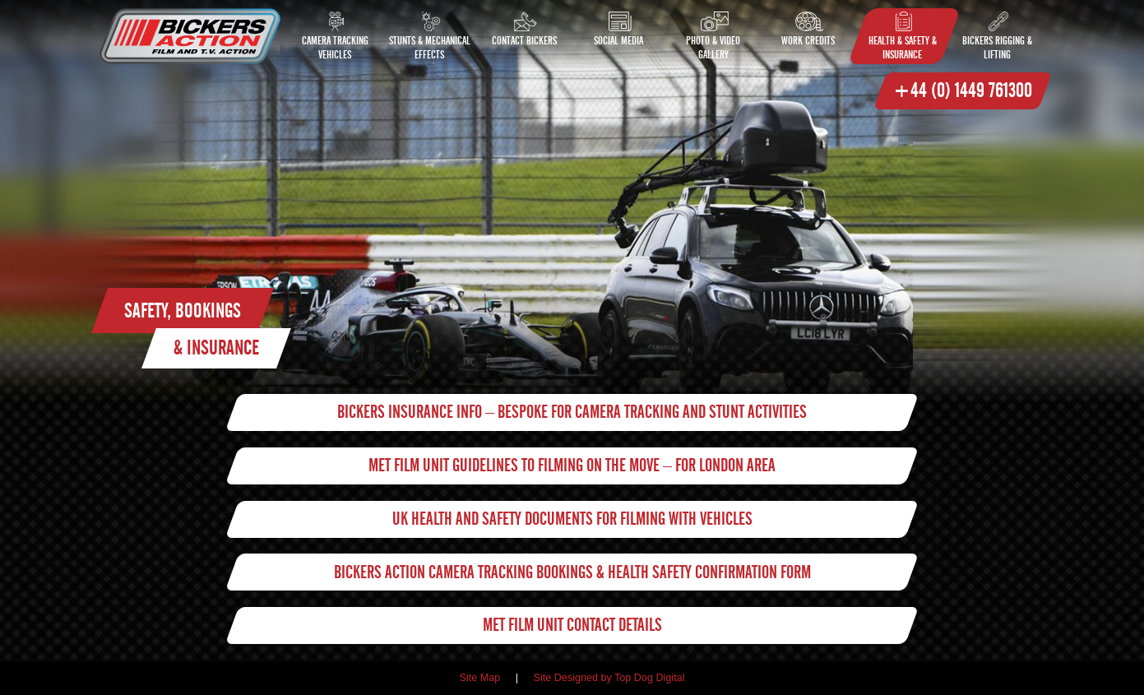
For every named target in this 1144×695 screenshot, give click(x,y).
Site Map (480, 677)
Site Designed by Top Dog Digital (609, 677)
